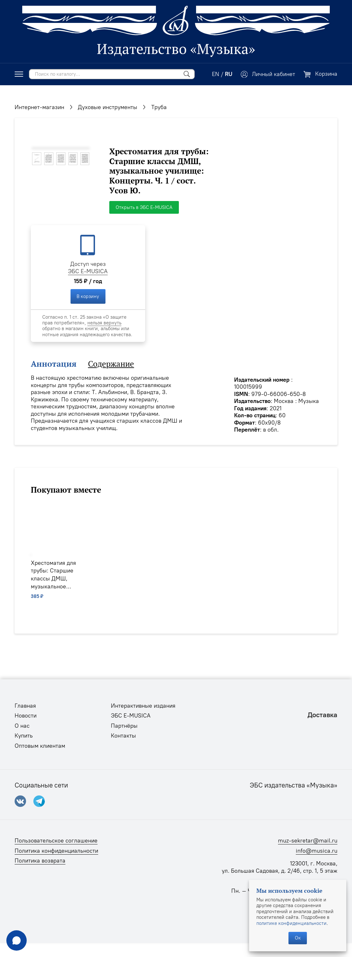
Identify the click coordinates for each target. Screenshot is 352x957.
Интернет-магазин (39, 107)
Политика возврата (40, 860)
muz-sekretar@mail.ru (307, 840)
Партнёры (124, 725)
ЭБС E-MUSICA (88, 271)
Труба (159, 107)
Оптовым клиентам (40, 745)
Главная (25, 705)
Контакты (123, 735)
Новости (26, 715)
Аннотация (54, 364)
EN (215, 74)
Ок (298, 938)
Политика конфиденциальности (56, 850)
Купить (24, 735)
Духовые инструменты (107, 107)
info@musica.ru (316, 850)
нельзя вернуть (104, 323)
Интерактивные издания (143, 705)
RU (228, 74)
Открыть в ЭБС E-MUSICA (144, 207)
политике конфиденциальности (291, 923)
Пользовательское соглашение (56, 840)
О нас (22, 725)
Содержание (111, 364)
